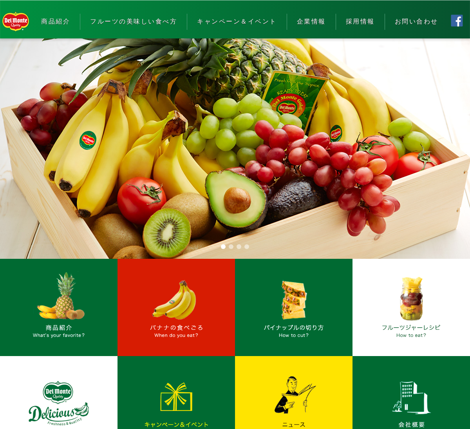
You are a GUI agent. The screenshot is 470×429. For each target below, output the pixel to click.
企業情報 (311, 21)
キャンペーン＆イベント (237, 21)
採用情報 (360, 21)
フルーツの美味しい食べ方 (133, 21)
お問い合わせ (416, 21)
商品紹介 (55, 21)
